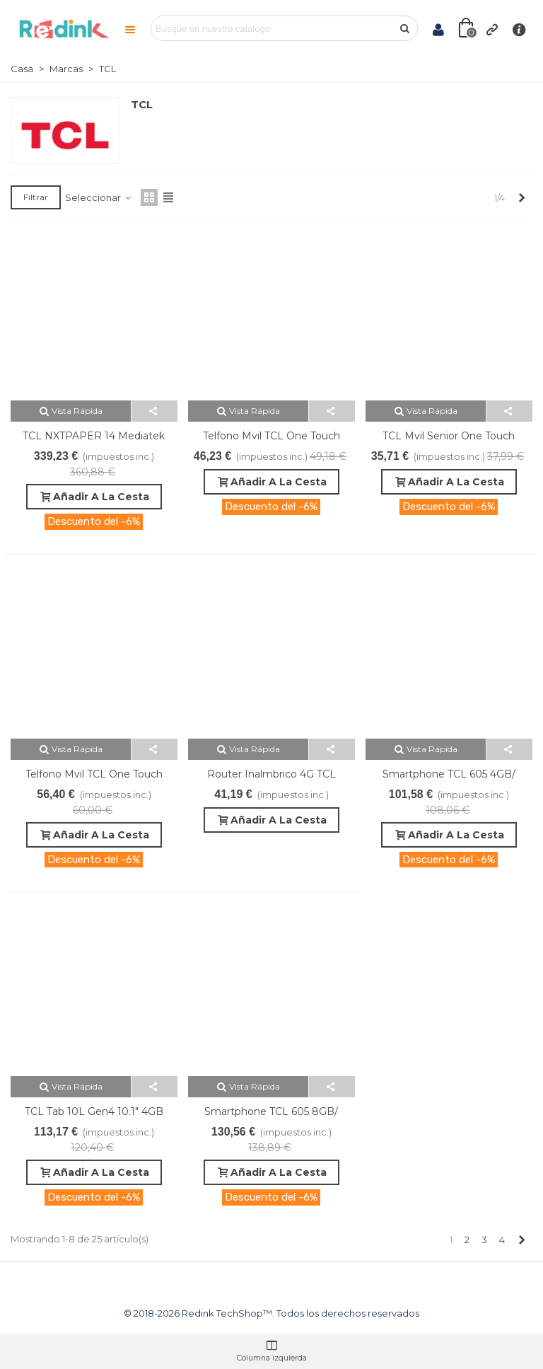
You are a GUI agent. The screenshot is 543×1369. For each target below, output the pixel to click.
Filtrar (35, 197)
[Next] (521, 197)
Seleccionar (98, 197)
